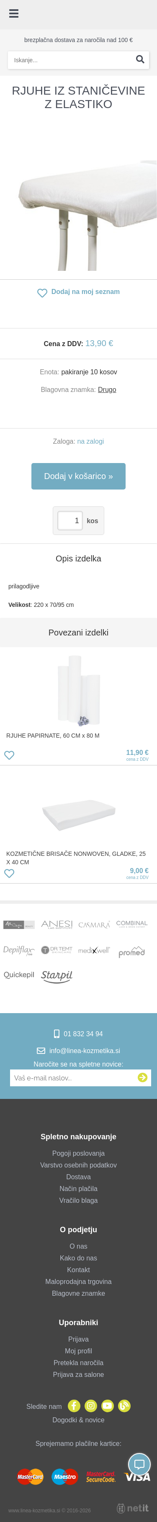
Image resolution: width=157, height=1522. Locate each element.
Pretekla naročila (78, 1362)
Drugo (107, 389)
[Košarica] (146, 14)
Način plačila (78, 1188)
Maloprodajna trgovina (78, 1281)
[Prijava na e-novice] (142, 1077)
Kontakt (78, 1269)
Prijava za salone (78, 1374)
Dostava (78, 1177)
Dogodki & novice (78, 1420)
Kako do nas (78, 1258)
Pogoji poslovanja (78, 1153)
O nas (78, 1246)
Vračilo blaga (78, 1200)
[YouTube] (105, 1406)
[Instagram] (88, 1406)
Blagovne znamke (78, 1293)
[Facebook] (72, 1406)
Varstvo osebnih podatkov (78, 1165)
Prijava (78, 1339)
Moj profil (78, 1351)
